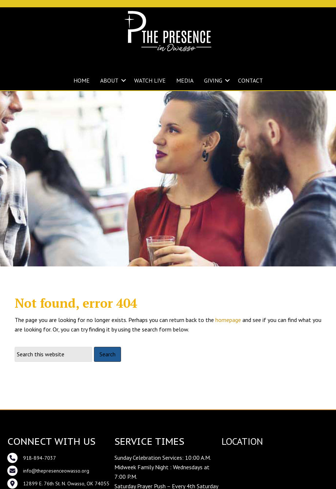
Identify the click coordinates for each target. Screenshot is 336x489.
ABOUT (109, 80)
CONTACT (250, 80)
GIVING (213, 80)
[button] (123, 80)
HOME (81, 80)
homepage (228, 340)
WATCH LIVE (150, 80)
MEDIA (184, 80)
